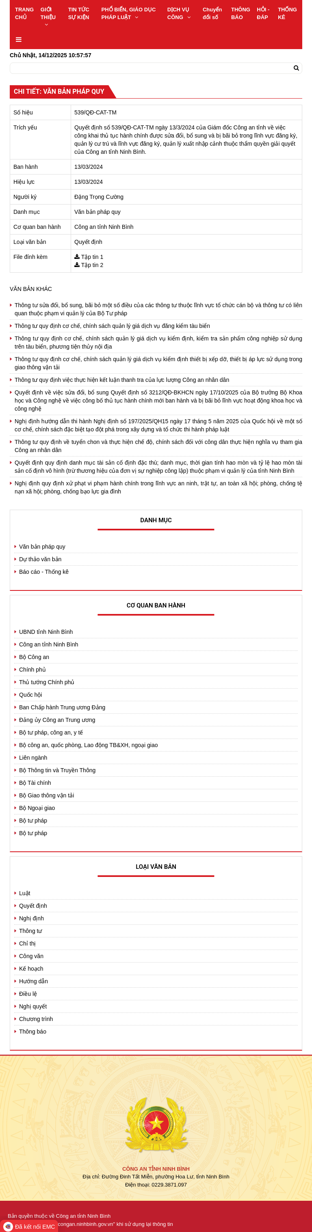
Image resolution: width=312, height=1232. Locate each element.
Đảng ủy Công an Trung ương (57, 720)
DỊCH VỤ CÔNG (179, 13)
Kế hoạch (31, 968)
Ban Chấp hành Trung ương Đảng (62, 707)
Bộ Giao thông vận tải (46, 795)
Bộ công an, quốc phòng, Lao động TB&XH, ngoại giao (88, 745)
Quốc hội (30, 694)
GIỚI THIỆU (48, 16)
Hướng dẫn (33, 981)
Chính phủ (32, 669)
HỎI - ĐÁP (263, 13)
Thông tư (30, 931)
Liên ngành (33, 757)
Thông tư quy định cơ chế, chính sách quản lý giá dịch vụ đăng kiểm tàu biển (112, 326)
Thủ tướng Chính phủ (46, 682)
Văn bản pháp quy (42, 546)
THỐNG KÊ (287, 13)
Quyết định (33, 905)
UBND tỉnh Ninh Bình (46, 632)
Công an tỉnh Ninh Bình (48, 644)
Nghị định (31, 918)
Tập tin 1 (92, 257)
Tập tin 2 (92, 265)
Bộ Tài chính (35, 783)
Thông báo (32, 1031)
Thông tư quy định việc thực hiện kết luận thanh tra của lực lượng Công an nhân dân (122, 380)
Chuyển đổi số (212, 13)
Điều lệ (28, 994)
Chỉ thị (27, 943)
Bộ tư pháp (33, 820)
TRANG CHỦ (24, 13)
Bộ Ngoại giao (37, 808)
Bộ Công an (34, 657)
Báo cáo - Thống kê (44, 572)
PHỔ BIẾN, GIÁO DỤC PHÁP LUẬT (129, 13)
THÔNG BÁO (240, 13)
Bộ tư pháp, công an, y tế (51, 732)
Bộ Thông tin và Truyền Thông (57, 770)
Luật (24, 893)
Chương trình (36, 1019)
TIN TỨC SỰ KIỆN (78, 13)
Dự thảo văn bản (40, 559)
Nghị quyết (33, 1006)
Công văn (31, 956)
